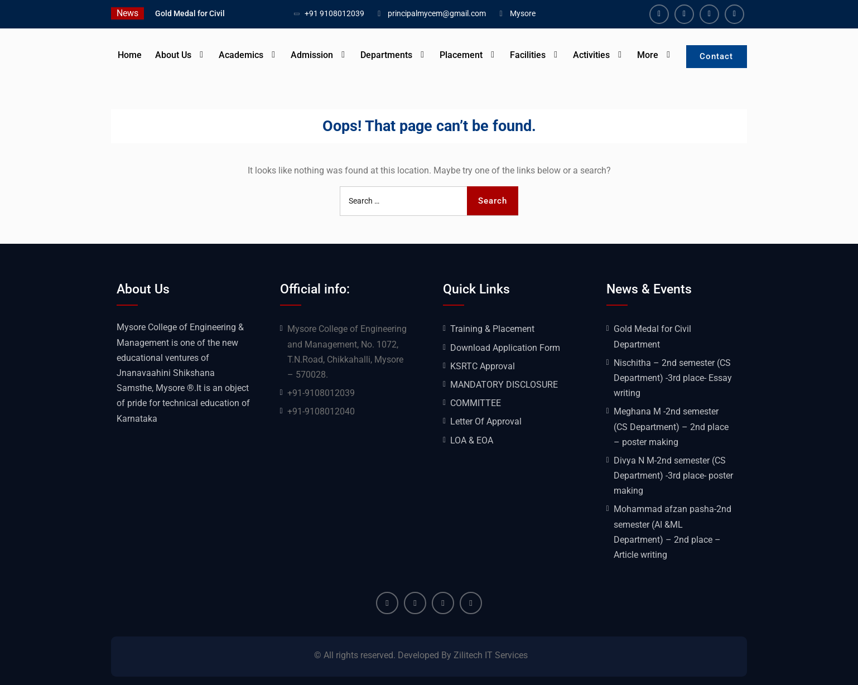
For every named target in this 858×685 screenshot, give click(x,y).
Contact (716, 56)
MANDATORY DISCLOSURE (504, 384)
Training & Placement (492, 329)
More (647, 55)
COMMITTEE (475, 403)
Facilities (527, 55)
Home (129, 55)
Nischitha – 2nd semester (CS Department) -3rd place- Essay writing (673, 378)
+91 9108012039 (334, 13)
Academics (240, 55)
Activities (590, 55)
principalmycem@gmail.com (437, 13)
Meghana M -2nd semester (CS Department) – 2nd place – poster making (671, 426)
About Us (173, 55)
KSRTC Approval (482, 366)
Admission (311, 55)
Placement (460, 55)
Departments (386, 55)
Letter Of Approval (486, 421)
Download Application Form (505, 347)
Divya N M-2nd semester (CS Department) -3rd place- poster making (673, 475)
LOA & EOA (471, 440)
